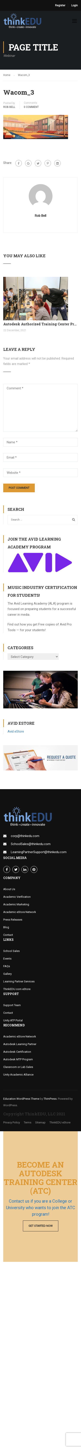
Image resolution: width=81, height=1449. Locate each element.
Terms (27, 1122)
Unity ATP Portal (13, 1020)
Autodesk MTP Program (18, 1059)
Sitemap (40, 1122)
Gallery (7, 973)
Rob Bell (9, 107)
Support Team (12, 1005)
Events (7, 958)
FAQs (6, 966)
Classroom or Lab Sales (18, 1067)
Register (60, 5)
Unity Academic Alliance (18, 1074)
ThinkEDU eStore (59, 1122)
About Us (9, 889)
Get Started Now (41, 1225)
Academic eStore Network (19, 912)
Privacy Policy (11, 1122)
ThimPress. (50, 1098)
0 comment (31, 107)
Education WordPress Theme (21, 1098)
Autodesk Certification (17, 1051)
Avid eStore (16, 731)
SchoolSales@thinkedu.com (31, 844)
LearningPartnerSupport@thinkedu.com (39, 852)
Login (74, 5)
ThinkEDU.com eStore (16, 989)
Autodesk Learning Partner (19, 1044)
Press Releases (12, 919)
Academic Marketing (16, 904)
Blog (6, 927)
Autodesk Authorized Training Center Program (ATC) (40, 324)
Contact (8, 934)
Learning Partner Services (19, 981)
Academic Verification (17, 896)
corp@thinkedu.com (25, 836)
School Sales (11, 951)
